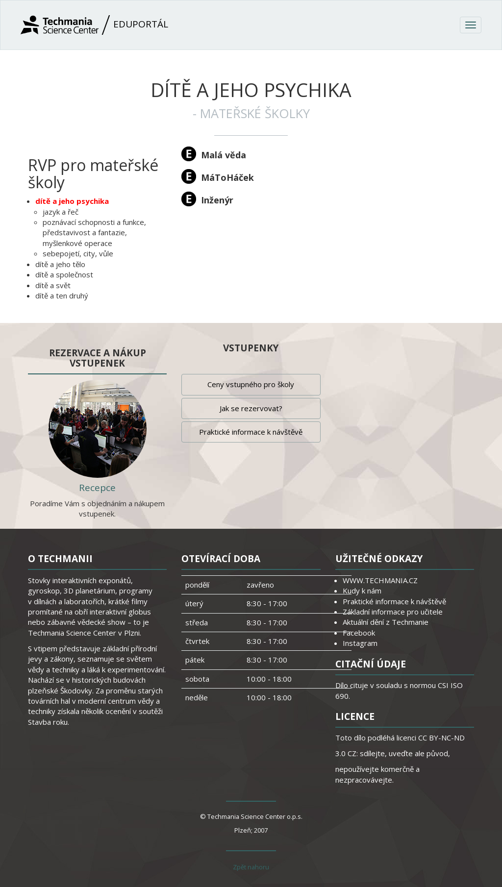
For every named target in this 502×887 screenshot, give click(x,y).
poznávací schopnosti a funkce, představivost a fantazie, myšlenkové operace (94, 232)
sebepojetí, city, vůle (78, 253)
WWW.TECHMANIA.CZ (380, 580)
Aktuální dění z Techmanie (385, 622)
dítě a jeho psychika (72, 201)
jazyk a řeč (60, 212)
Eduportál (94, 25)
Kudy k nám (362, 590)
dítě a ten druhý (61, 295)
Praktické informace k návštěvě (250, 432)
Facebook (359, 633)
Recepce (97, 487)
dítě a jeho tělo (60, 264)
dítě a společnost (64, 274)
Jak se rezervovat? (251, 408)
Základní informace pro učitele (393, 611)
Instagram (360, 643)
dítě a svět (53, 285)
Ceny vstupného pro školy (250, 384)
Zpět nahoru (251, 866)
